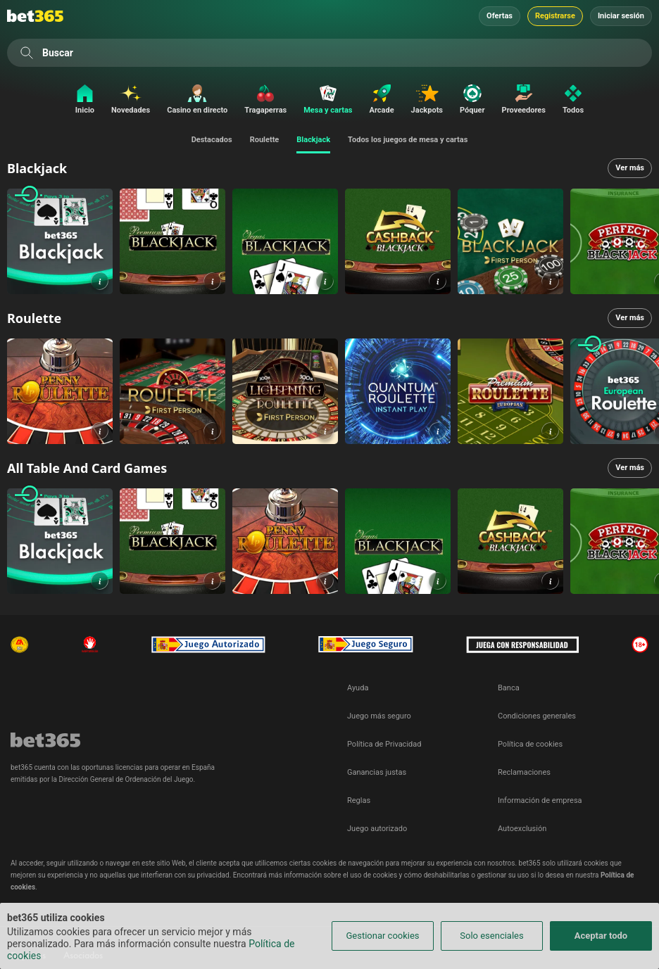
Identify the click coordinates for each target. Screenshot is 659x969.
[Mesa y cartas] (327, 100)
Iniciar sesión (621, 15)
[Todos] (577, 100)
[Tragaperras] (265, 100)
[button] (99, 281)
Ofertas (500, 15)
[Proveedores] (524, 100)
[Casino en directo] (197, 100)
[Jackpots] (427, 100)
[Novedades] (130, 100)
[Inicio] (81, 100)
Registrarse (555, 15)
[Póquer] (472, 100)
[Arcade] (382, 100)
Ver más (629, 167)
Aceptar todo (601, 935)
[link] (60, 241)
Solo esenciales (491, 935)
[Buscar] (26, 53)
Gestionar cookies (382, 935)
